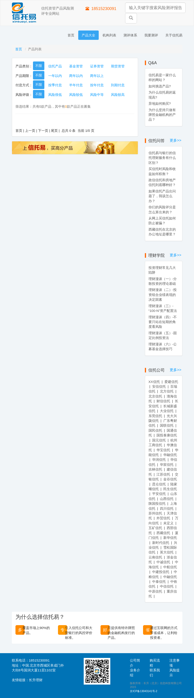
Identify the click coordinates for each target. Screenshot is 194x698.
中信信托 (167, 586)
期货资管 (118, 66)
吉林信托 (155, 469)
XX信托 (154, 382)
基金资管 (76, 66)
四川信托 (167, 508)
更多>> (175, 140)
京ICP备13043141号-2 (143, 691)
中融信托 (170, 577)
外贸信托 (163, 518)
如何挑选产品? (160, 86)
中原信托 (155, 591)
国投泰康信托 (166, 435)
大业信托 (167, 411)
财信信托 (163, 401)
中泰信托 (159, 581)
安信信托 (159, 386)
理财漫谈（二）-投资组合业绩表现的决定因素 (163, 294)
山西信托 (167, 499)
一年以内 (55, 76)
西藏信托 (163, 533)
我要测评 (151, 35)
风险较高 (118, 95)
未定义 (168, 523)
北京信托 (155, 396)
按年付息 (97, 85)
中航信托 (170, 567)
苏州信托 (155, 513)
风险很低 (55, 95)
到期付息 (118, 85)
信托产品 (55, 66)
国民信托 (155, 430)
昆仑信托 (159, 484)
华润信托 (159, 459)
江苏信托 (163, 474)
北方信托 (167, 391)
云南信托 (155, 557)
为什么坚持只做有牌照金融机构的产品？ (162, 115)
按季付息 (55, 85)
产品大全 (88, 35)
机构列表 (109, 35)
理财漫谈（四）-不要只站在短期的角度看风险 (163, 322)
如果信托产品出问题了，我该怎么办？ (162, 196)
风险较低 (76, 95)
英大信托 (167, 552)
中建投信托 (160, 572)
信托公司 (156, 370)
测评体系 (130, 35)
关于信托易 (173, 35)
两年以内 (76, 76)
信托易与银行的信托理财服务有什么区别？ (162, 158)
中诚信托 (163, 562)
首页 (71, 35)
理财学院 (156, 255)
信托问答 (156, 140)
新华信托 (170, 538)
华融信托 (170, 455)
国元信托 (159, 440)
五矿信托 (155, 528)
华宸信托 (167, 464)
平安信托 (159, 494)
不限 (38, 66)
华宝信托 (163, 450)
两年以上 (97, 76)
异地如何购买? (160, 103)
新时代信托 (160, 543)
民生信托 (170, 489)
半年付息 (76, 85)
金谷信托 (170, 479)
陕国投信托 (157, 503)
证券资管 (97, 66)
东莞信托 (155, 416)
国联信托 (167, 425)
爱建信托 (171, 382)
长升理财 (36, 680)
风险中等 (97, 95)
